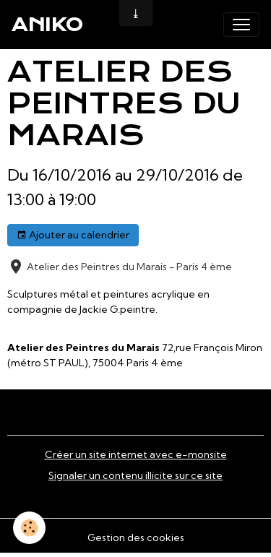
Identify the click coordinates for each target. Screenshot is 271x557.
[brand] (47, 25)
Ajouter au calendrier (73, 235)
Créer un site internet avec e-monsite (136, 454)
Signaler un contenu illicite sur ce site (135, 475)
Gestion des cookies (135, 537)
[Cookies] (29, 527)
